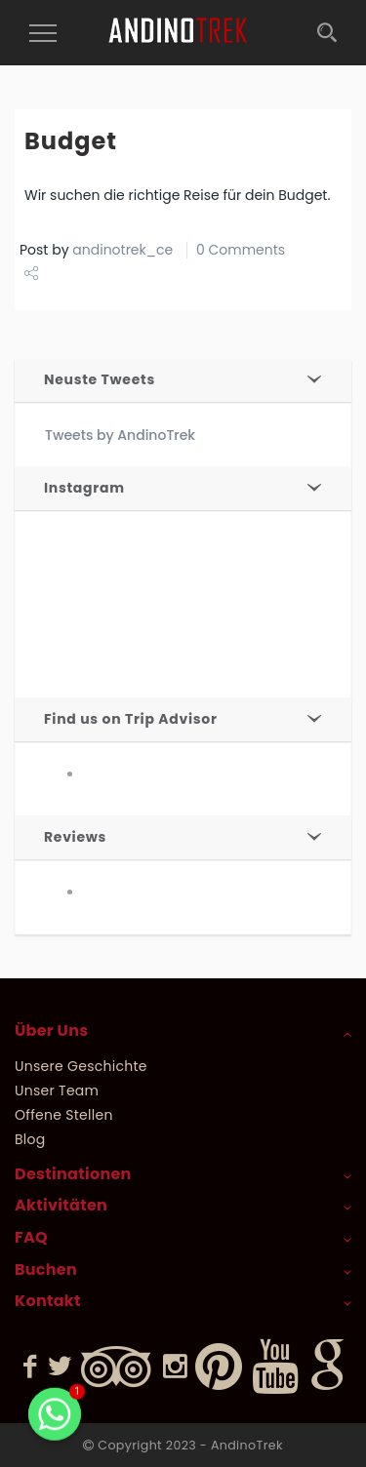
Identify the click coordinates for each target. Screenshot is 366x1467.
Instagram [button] (84, 487)
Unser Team (57, 1090)
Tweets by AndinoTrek (120, 435)
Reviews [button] (75, 837)
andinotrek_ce (122, 249)
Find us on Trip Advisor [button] (131, 719)
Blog (30, 1139)
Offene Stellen (64, 1115)
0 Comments (240, 249)
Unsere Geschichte (81, 1066)
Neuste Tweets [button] (99, 379)
